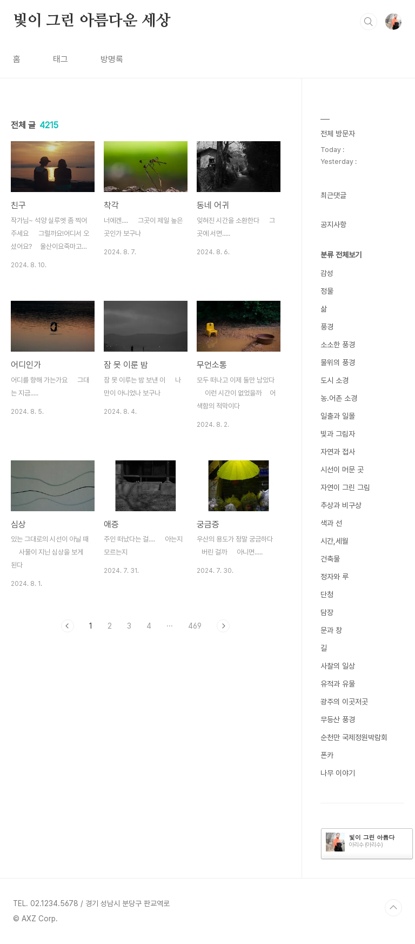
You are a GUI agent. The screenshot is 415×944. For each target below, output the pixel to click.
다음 (223, 625)
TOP (393, 907)
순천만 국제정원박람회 (353, 737)
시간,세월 (334, 541)
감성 (326, 273)
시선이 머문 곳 (342, 469)
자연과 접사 (337, 451)
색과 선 (331, 523)
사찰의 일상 (337, 666)
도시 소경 (334, 380)
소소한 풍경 (337, 344)
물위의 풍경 (337, 362)
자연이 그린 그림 (345, 487)
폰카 (326, 755)
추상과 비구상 (341, 505)
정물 (326, 291)
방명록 (112, 59)
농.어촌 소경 (338, 398)
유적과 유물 (337, 683)
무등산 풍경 (337, 719)
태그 (60, 59)
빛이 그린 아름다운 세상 (91, 21)
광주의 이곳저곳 (344, 701)
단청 (326, 594)
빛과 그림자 (337, 434)
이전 (67, 625)
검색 (368, 22)
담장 (326, 612)
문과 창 (331, 630)
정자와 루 (334, 576)
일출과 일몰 (337, 416)
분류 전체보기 (341, 254)
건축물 (330, 558)
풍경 (326, 326)
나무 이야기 (337, 773)
